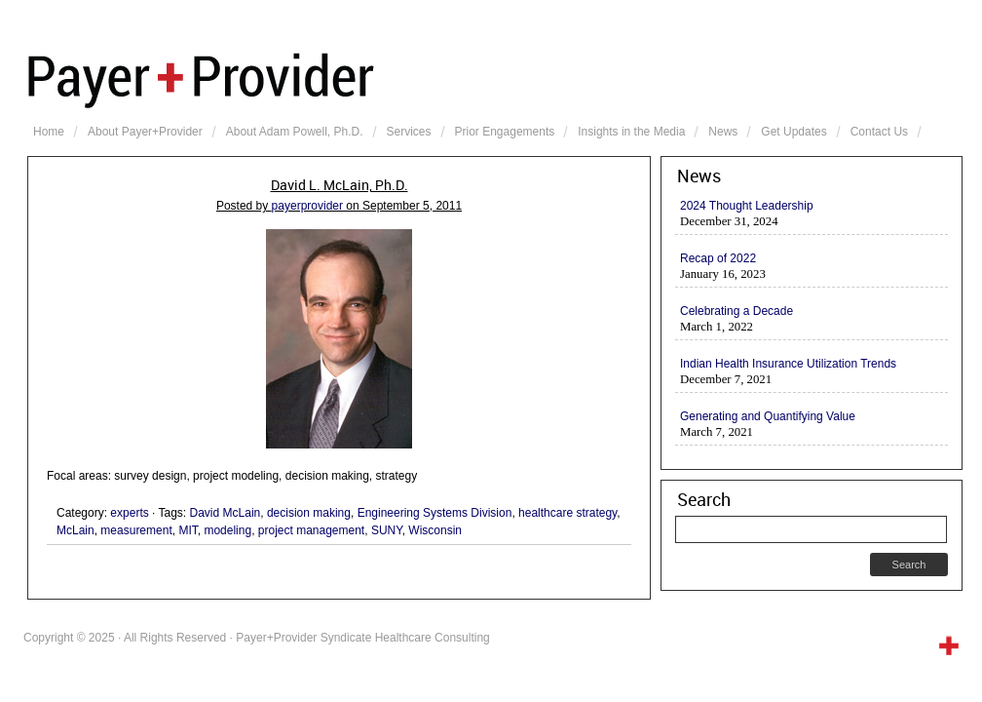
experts (129, 513)
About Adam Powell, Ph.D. (294, 131)
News (722, 131)
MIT (187, 530)
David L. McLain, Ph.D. (339, 185)
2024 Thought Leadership (746, 206)
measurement (135, 530)
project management (311, 530)
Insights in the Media (631, 131)
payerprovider (307, 206)
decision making (309, 513)
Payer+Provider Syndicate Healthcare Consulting (495, 78)
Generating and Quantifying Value (767, 416)
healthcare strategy (567, 513)
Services (409, 131)
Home (48, 131)
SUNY (386, 530)
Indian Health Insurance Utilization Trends (788, 363)
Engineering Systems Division (435, 513)
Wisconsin (435, 530)
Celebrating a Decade (736, 311)
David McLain (225, 513)
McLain (75, 530)
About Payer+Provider (145, 131)
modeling (227, 530)
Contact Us (879, 131)
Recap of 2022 (718, 258)
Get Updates (793, 131)
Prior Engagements (505, 131)
